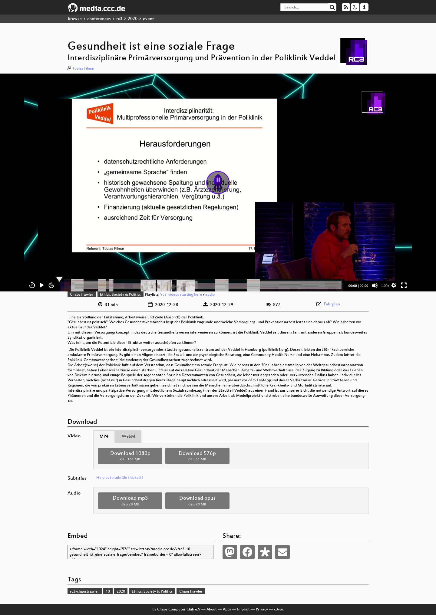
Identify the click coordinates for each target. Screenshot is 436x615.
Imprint (243, 609)
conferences (99, 18)
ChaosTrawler (81, 295)
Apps (227, 609)
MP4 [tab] (104, 436)
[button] (218, 182)
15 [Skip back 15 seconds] (32, 285)
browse (75, 18)
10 (108, 592)
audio (210, 295)
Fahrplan (332, 304)
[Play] (42, 285)
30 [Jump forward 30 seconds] (51, 285)
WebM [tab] (128, 436)
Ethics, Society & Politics (120, 295)
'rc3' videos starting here (181, 295)
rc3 (119, 18)
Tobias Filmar (83, 69)
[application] (218, 182)
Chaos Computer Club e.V (178, 609)
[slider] (201, 285)
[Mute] (375, 285)
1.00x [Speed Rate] (385, 286)
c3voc (279, 609)
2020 (132, 18)
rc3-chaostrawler (84, 592)
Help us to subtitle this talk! (119, 478)
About (211, 609)
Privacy (262, 609)
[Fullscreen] (404, 285)
